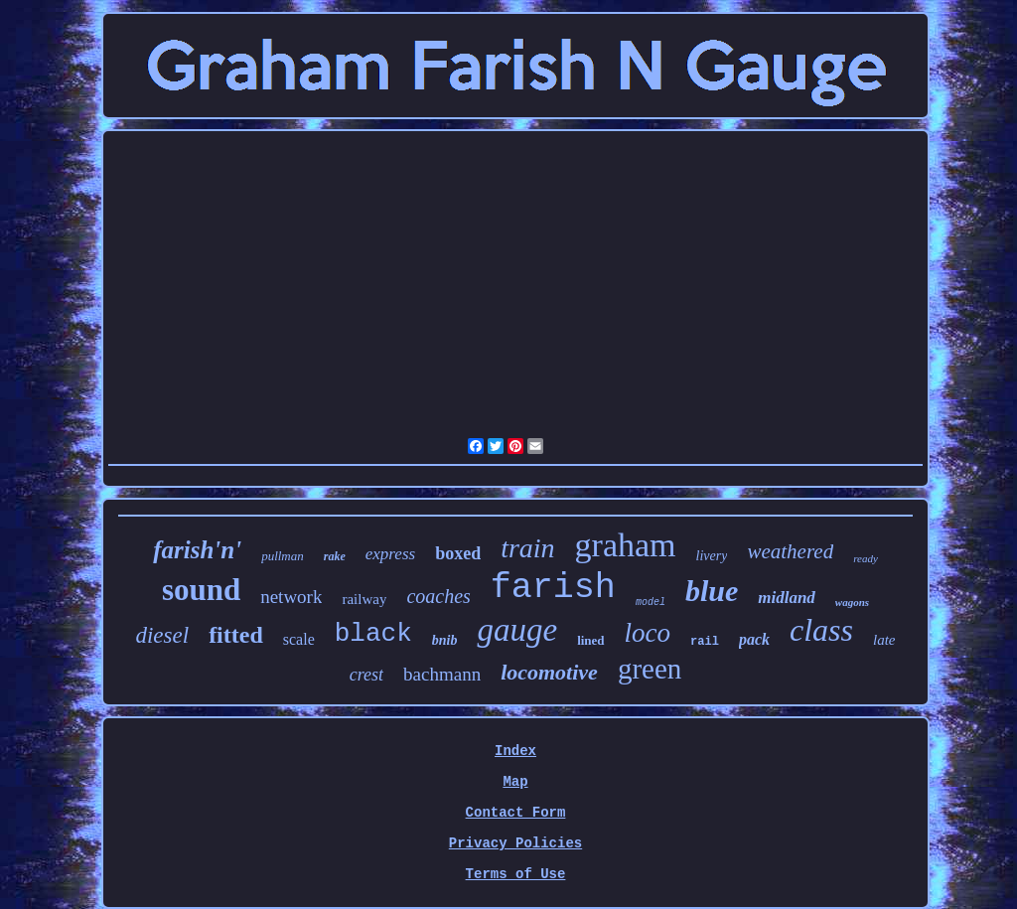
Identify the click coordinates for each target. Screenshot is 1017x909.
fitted (236, 635)
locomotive (549, 672)
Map (515, 782)
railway (364, 599)
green (649, 668)
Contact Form (516, 813)
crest (366, 674)
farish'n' (197, 549)
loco (648, 633)
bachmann (442, 674)
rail (704, 642)
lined (590, 640)
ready (865, 558)
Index (515, 751)
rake (335, 556)
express (390, 553)
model (650, 602)
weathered (790, 551)
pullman (282, 555)
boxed (458, 553)
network (291, 596)
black (373, 634)
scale (299, 639)
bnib (445, 640)
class (821, 630)
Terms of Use (516, 874)
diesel (162, 635)
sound (201, 589)
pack (754, 639)
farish (553, 588)
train (527, 547)
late (884, 640)
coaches (438, 596)
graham (625, 545)
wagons (852, 602)
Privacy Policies (515, 843)
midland (786, 597)
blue (711, 590)
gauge (517, 630)
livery (712, 555)
